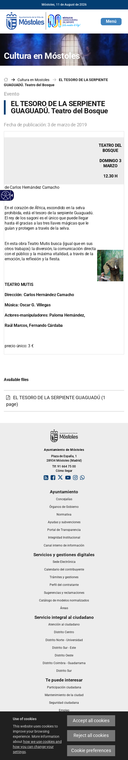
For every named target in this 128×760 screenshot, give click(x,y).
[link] (43, 20)
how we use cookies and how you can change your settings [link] (37, 747)
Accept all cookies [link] (91, 720)
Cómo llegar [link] (64, 471)
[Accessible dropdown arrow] (11, 195)
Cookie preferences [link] (91, 750)
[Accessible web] (5, 195)
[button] (111, 21)
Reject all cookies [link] (91, 735)
